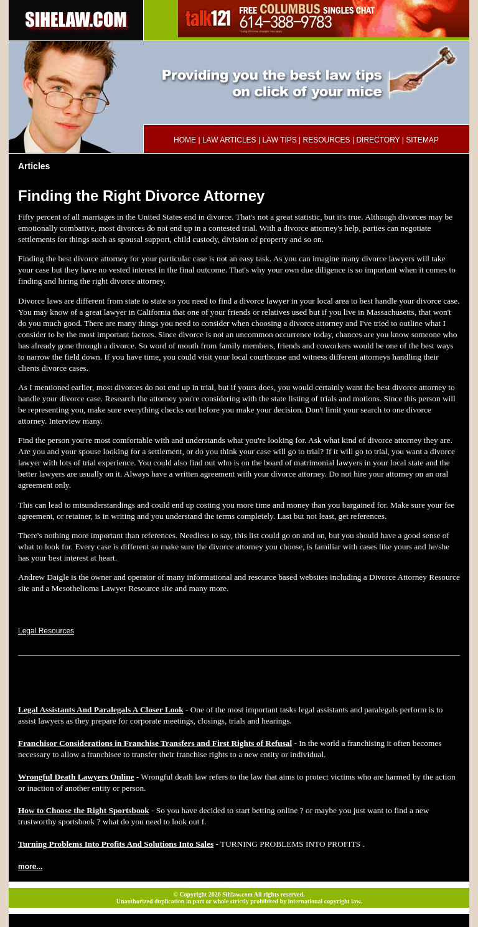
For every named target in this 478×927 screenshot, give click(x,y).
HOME (185, 140)
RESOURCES (326, 140)
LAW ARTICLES (229, 140)
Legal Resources (46, 631)
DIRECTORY (378, 140)
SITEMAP (422, 140)
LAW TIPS (279, 140)
